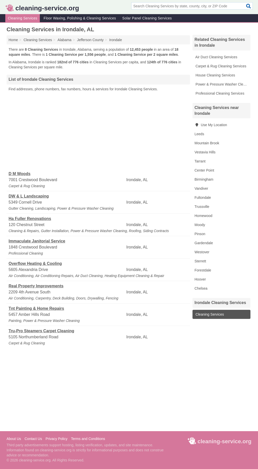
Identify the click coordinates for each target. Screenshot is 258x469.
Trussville (202, 207)
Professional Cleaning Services (219, 93)
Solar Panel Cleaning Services (147, 18)
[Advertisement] (98, 131)
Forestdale (203, 270)
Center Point (204, 170)
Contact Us (33, 439)
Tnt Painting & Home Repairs (36, 308)
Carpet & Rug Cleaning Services (220, 66)
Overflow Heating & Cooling (35, 263)
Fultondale (203, 198)
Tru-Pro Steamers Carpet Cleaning (41, 331)
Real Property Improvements (36, 286)
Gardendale (204, 243)
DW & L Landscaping (29, 196)
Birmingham (204, 179)
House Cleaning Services (215, 75)
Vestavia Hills (205, 152)
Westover (202, 252)
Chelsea (201, 288)
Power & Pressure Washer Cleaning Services (222, 84)
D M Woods (19, 174)
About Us (14, 439)
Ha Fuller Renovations (30, 218)
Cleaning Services (22, 18)
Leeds (199, 134)
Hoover (200, 279)
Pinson (200, 234)
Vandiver (201, 188)
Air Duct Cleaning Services (216, 57)
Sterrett (200, 261)
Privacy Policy (57, 439)
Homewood (203, 216)
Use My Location (211, 125)
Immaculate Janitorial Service (37, 241)
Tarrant (200, 161)
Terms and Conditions (88, 439)
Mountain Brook (207, 143)
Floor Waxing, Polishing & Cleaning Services (80, 18)
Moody (200, 225)
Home (13, 40)
